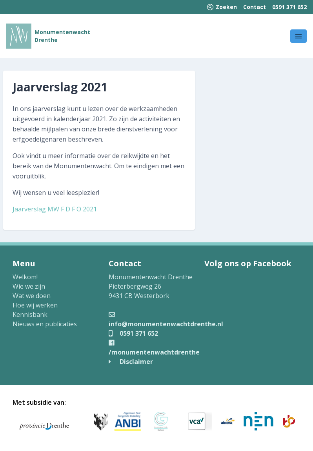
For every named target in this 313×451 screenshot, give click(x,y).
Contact (254, 7)
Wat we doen (32, 295)
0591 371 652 (289, 7)
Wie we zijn (29, 286)
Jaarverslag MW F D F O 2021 (55, 209)
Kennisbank (30, 314)
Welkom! (25, 277)
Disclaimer (131, 361)
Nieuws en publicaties (45, 324)
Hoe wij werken (35, 305)
